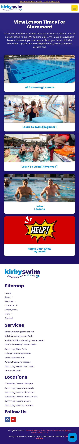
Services (10, 301)
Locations (11, 305)
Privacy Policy (39, 430)
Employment (11, 309)
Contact (9, 318)
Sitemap (29, 430)
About (9, 297)
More (9, 314)
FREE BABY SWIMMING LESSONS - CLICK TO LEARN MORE (39, 2)
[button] (74, 8)
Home (8, 293)
